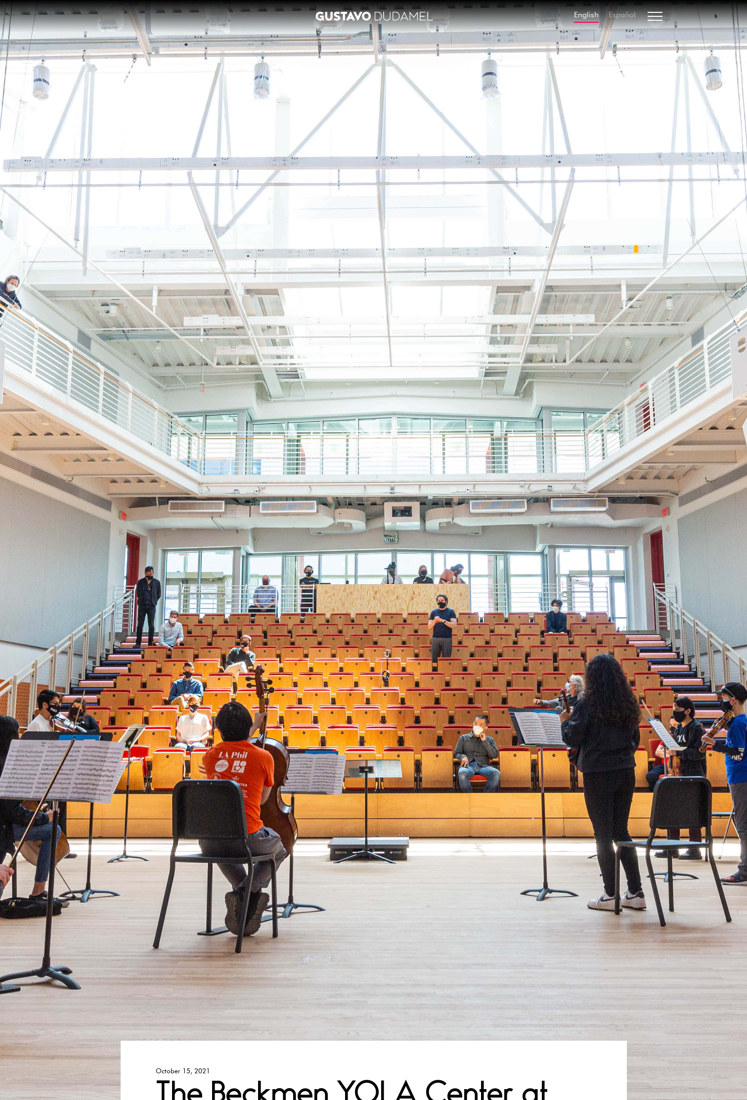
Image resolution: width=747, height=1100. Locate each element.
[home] (373, 16)
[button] (655, 16)
